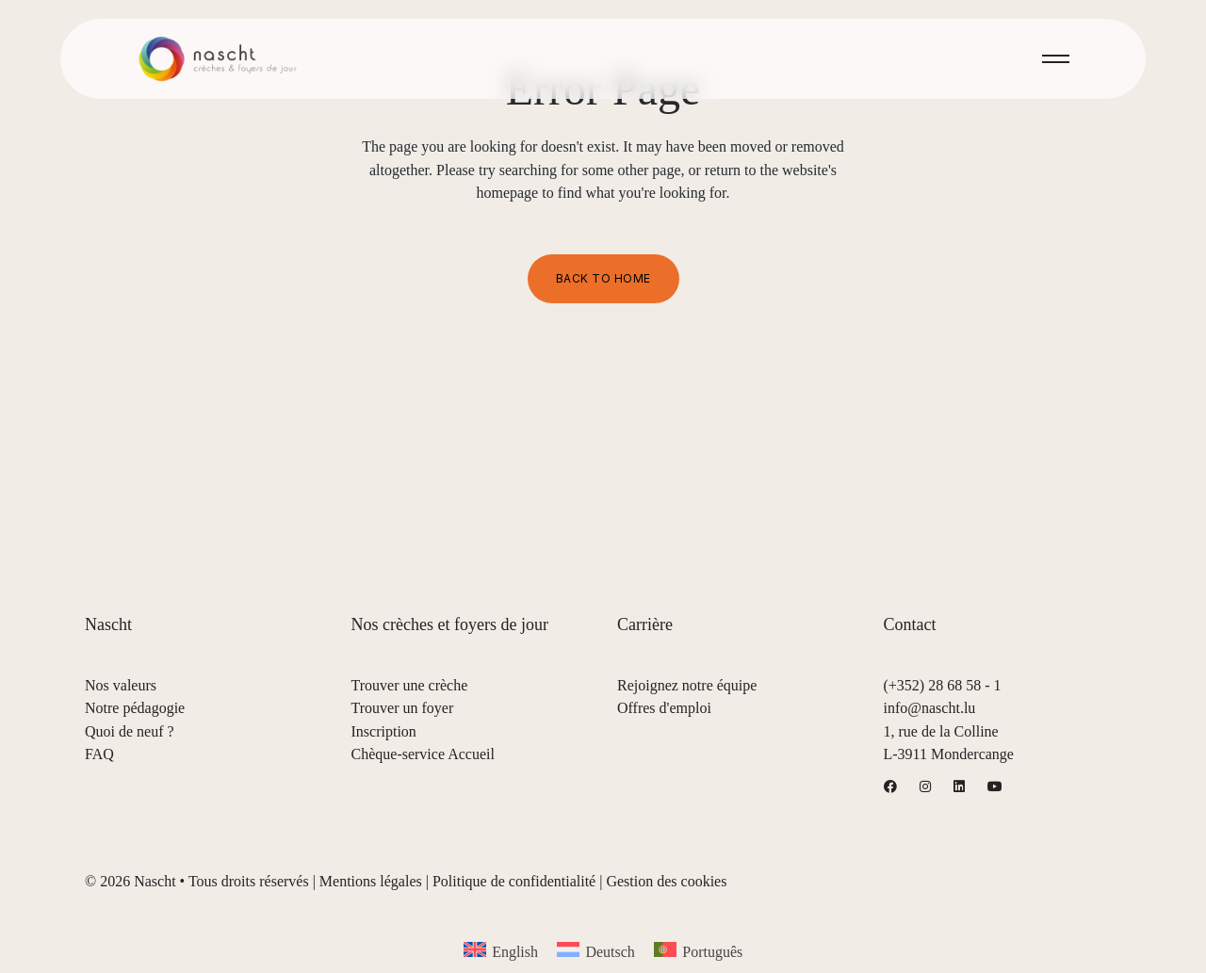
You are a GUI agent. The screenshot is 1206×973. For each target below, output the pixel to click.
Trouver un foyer (402, 708)
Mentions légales (370, 881)
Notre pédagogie (135, 708)
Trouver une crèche (409, 685)
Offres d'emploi (664, 708)
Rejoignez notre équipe (687, 685)
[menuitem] (500, 950)
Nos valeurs (120, 685)
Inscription (383, 731)
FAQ (99, 754)
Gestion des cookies (666, 881)
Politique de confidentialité (513, 881)
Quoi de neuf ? (129, 731)
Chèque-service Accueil (423, 754)
